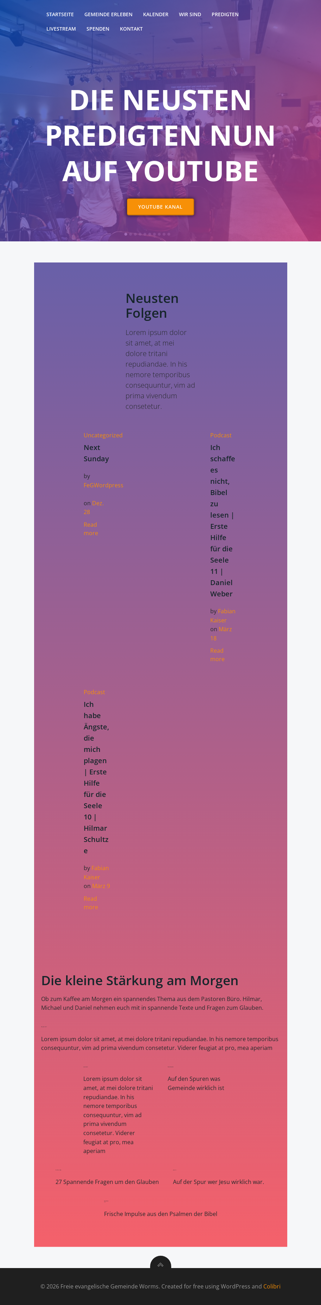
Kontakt (131, 28)
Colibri (272, 1286)
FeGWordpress (103, 485)
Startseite (60, 14)
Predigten (225, 14)
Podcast (221, 435)
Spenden (97, 28)
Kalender (155, 14)
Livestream (61, 28)
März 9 (101, 886)
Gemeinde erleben (108, 14)
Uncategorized (103, 435)
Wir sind (190, 14)
